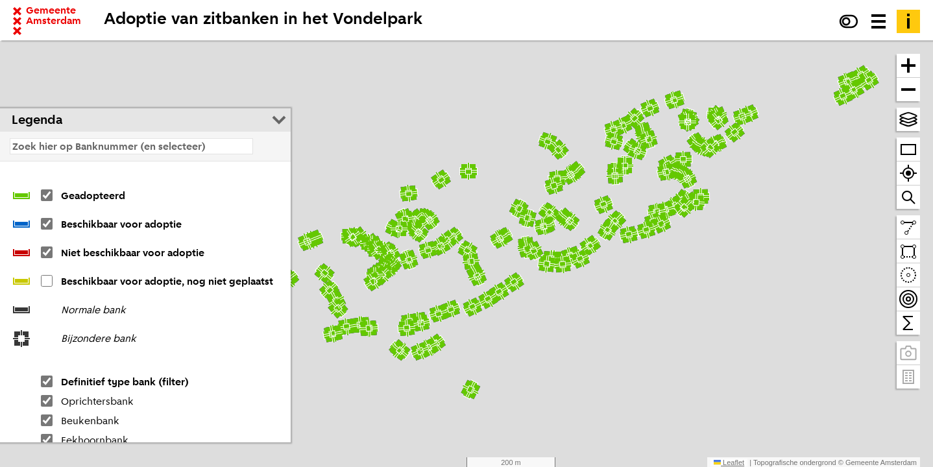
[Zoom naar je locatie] (908, 174)
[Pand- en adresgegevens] (908, 377)
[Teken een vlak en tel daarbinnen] (908, 251)
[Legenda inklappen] (279, 120)
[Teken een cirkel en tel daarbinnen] (908, 275)
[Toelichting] (908, 21)
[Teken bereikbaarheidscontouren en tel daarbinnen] (908, 299)
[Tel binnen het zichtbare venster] (908, 323)
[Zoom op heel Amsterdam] (908, 150)
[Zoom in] (908, 66)
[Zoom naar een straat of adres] (908, 197)
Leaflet (729, 462)
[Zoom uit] (908, 89)
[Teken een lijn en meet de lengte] (908, 227)
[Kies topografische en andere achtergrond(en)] (908, 119)
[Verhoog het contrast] (848, 21)
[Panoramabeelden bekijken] (908, 353)
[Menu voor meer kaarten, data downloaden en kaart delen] (878, 21)
